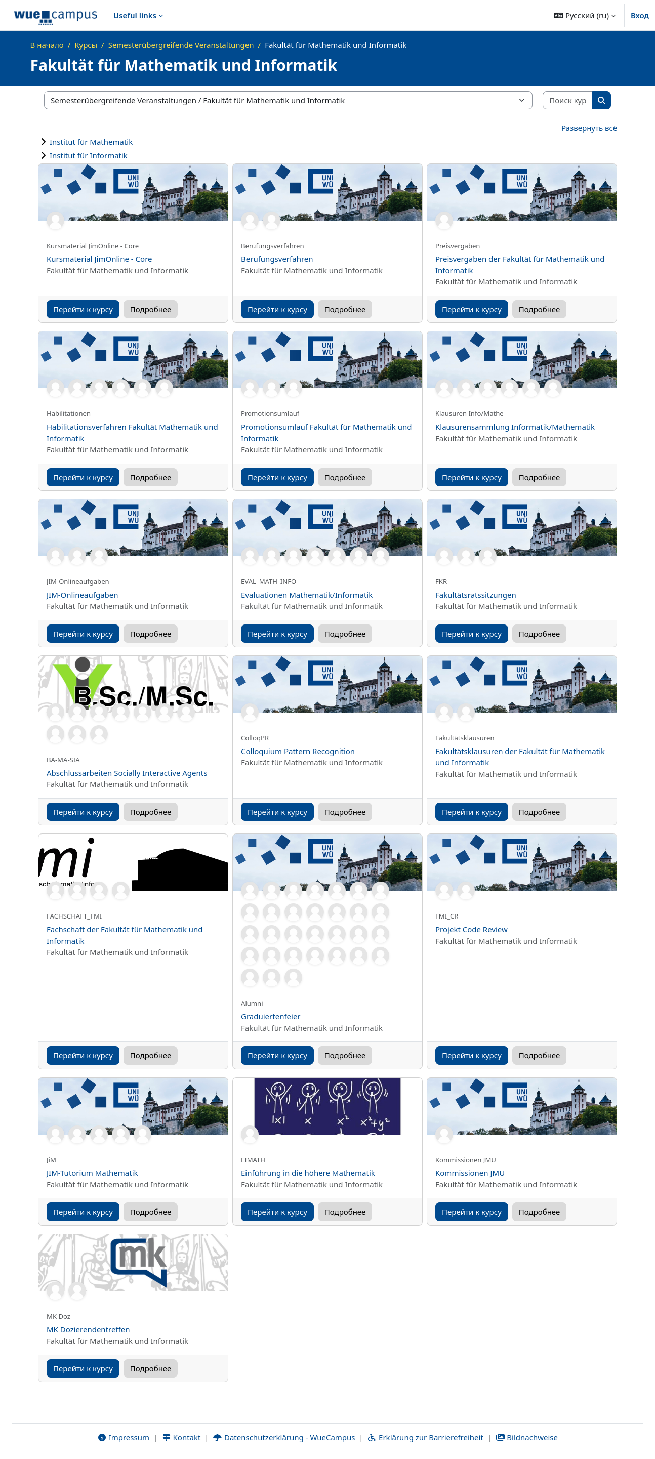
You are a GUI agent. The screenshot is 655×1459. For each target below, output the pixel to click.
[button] (584, 15)
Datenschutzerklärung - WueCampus (284, 1437)
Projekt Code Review (471, 929)
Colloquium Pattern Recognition (298, 751)
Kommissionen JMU (470, 1173)
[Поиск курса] (568, 100)
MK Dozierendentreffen (88, 1329)
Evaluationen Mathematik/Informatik (307, 595)
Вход (640, 15)
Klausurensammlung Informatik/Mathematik (515, 427)
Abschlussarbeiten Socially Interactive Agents (127, 773)
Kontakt (181, 1437)
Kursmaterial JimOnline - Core (99, 259)
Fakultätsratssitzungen (475, 595)
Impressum (123, 1437)
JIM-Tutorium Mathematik (92, 1173)
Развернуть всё (589, 127)
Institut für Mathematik (91, 142)
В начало (47, 44)
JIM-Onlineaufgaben (82, 595)
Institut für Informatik (89, 155)
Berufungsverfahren (277, 259)
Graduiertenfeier (271, 1016)
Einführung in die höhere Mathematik (308, 1173)
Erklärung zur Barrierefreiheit (425, 1437)
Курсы (85, 44)
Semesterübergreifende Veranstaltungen (181, 44)
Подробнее (151, 309)
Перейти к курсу (83, 309)
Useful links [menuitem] (134, 15)
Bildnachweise (527, 1437)
